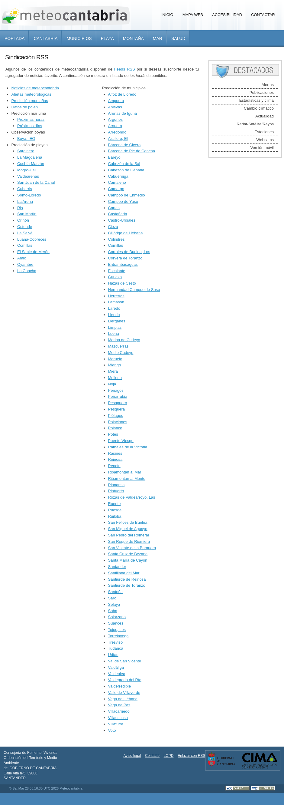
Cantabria (45, 38)
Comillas (24, 245)
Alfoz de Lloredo (122, 94)
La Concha (26, 271)
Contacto (152, 756)
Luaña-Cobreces (31, 239)
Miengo (114, 365)
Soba (112, 611)
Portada (14, 38)
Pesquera (116, 409)
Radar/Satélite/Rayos (255, 124)
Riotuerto (116, 491)
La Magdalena (29, 157)
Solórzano (117, 617)
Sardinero (25, 151)
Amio (21, 258)
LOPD (169, 756)
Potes (113, 434)
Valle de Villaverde (124, 692)
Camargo (116, 188)
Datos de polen (24, 107)
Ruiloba (114, 516)
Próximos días (29, 126)
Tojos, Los (117, 629)
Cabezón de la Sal (124, 163)
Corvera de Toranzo (125, 258)
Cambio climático (259, 108)
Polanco (115, 428)
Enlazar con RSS (191, 756)
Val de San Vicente (124, 661)
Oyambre (25, 264)
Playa (107, 38)
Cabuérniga (118, 176)
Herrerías (116, 296)
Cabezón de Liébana (126, 170)
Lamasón (116, 302)
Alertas (268, 84)
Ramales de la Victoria (127, 447)
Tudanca (115, 648)
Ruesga (115, 510)
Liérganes (116, 321)
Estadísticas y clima (256, 100)
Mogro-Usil (26, 170)
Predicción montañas (29, 100)
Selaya (114, 604)
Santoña (115, 591)
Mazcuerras (118, 346)
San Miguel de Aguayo (127, 528)
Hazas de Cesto (122, 283)
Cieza (113, 226)
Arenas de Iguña (122, 113)
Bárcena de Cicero (124, 145)
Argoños (115, 119)
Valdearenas (28, 176)
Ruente (114, 503)
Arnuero (115, 126)
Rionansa (116, 485)
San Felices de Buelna (127, 522)
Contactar (263, 14)
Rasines (115, 453)
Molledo (115, 377)
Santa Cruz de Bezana (128, 554)
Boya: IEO (26, 138)
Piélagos (115, 415)
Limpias (115, 327)
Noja (112, 384)
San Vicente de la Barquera (132, 548)
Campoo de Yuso (123, 201)
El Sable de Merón (33, 251)
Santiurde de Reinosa (127, 579)
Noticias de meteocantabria (35, 88)
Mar (157, 38)
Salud (178, 38)
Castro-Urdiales (121, 220)
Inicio (167, 14)
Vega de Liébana (123, 699)
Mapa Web (192, 14)
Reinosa (115, 459)
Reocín (114, 466)
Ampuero (116, 100)
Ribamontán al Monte (127, 478)
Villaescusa (118, 717)
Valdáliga (116, 667)
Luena (113, 333)
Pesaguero (117, 403)
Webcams (265, 139)
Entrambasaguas (123, 264)
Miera (113, 371)
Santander (117, 566)
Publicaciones (262, 92)
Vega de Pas (119, 705)
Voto (112, 730)
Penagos (116, 390)
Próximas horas (30, 119)
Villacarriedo (119, 711)
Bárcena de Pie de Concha (131, 151)
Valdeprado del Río (124, 680)
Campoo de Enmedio (126, 195)
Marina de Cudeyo (124, 340)
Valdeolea (116, 673)
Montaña (133, 38)
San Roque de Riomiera (129, 541)
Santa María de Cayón (127, 560)
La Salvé (25, 233)
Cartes (114, 208)
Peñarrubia (117, 396)
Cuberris (24, 188)
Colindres (116, 239)
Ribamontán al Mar (124, 472)
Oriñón (23, 220)
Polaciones (117, 422)
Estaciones (264, 132)
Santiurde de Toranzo (126, 585)
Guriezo (115, 277)
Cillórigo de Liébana (125, 233)
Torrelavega (118, 636)
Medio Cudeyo (121, 352)
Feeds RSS (124, 69)
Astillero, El (118, 138)
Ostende (24, 226)
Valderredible (119, 686)
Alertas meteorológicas (31, 94)
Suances (116, 623)
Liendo (114, 314)
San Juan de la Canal (36, 182)
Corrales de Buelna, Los (129, 251)
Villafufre (115, 724)
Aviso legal (132, 756)
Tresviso (115, 642)
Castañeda (117, 214)
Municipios (79, 38)
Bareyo (114, 157)
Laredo (114, 308)
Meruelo (115, 359)
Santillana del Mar (124, 573)
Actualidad (264, 116)
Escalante (116, 271)
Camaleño (117, 182)
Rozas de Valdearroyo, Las (131, 497)
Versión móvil (262, 147)
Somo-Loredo (29, 195)
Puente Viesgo (121, 440)
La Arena (25, 201)
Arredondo (117, 132)
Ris (20, 208)
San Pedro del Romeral (128, 535)
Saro (112, 598)
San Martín (27, 214)
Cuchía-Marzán (30, 163)
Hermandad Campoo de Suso (134, 289)
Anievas (115, 107)
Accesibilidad (227, 14)
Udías (113, 654)
